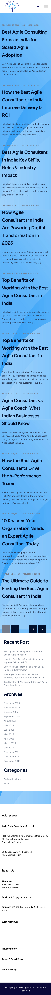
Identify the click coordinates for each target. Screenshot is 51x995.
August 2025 (10, 721)
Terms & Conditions (12, 959)
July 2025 (9, 725)
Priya (6, 783)
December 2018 (11, 756)
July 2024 (9, 747)
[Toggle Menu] (46, 6)
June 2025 (9, 729)
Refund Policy (9, 969)
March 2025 (10, 743)
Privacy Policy (9, 948)
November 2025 (12, 707)
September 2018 (12, 761)
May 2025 (9, 734)
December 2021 (11, 752)
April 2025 (9, 738)
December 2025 (12, 703)
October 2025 (11, 712)
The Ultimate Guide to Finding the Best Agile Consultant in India (25, 588)
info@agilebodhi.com (21, 897)
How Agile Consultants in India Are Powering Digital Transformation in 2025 (23, 228)
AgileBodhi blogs (31, 25)
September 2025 (12, 716)
